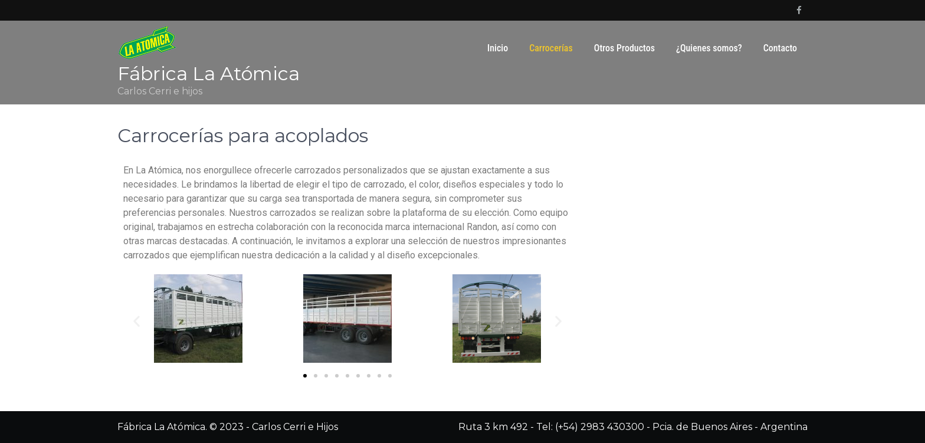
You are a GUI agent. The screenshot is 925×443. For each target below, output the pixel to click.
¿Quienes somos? (709, 48)
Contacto (780, 48)
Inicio (497, 48)
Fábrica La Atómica (208, 73)
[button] (305, 376)
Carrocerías (551, 48)
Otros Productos (624, 48)
